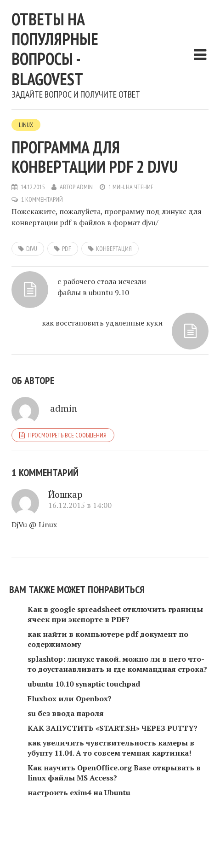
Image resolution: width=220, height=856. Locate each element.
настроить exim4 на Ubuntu (79, 792)
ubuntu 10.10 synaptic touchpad (84, 684)
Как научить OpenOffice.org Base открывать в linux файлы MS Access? (114, 773)
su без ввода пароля (66, 713)
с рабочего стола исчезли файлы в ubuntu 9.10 (101, 286)
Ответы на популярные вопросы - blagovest (54, 49)
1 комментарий (42, 199)
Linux (26, 125)
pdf (66, 249)
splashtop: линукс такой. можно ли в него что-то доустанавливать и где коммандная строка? (117, 664)
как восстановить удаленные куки (102, 323)
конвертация (114, 249)
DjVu (31, 249)
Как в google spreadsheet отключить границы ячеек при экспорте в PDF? (115, 614)
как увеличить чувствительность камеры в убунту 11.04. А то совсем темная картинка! (111, 748)
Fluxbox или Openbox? (70, 698)
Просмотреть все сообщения (67, 435)
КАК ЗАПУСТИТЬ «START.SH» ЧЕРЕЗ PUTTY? (112, 728)
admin (85, 187)
